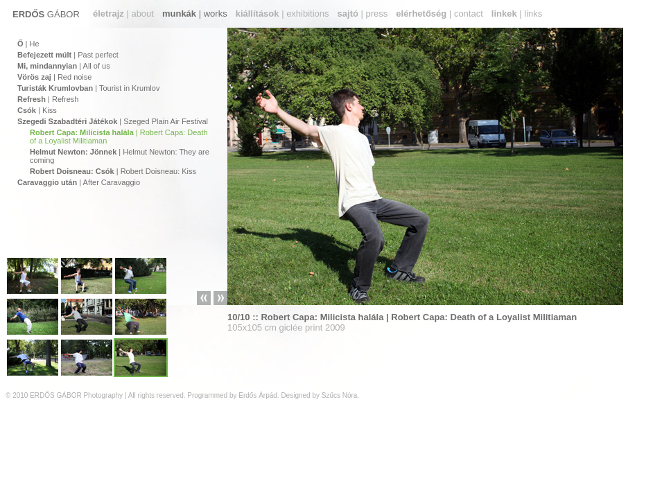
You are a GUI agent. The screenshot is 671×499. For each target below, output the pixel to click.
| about (123, 13)
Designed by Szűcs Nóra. (320, 395)
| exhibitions (282, 13)
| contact (439, 13)
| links (516, 13)
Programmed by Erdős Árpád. (233, 395)
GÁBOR (46, 14)
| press (363, 13)
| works (194, 13)
